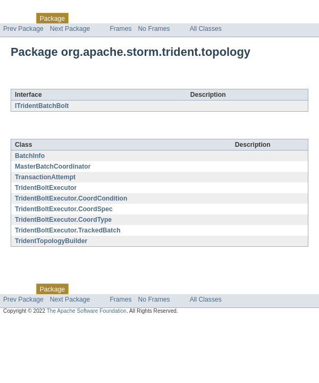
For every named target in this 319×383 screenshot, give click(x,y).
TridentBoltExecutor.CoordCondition (71, 198)
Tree (121, 18)
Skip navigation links (29, 9)
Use (102, 18)
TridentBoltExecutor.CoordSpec (64, 209)
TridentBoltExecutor (46, 188)
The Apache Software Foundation (87, 311)
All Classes (206, 28)
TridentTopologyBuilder (51, 241)
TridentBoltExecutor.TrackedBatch (68, 230)
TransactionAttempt (45, 177)
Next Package (70, 28)
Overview (16, 18)
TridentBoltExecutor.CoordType (63, 219)
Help (202, 18)
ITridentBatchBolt (42, 106)
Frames (120, 28)
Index (182, 18)
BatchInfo (30, 156)
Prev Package (23, 28)
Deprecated (151, 18)
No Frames (154, 28)
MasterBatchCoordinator (53, 166)
